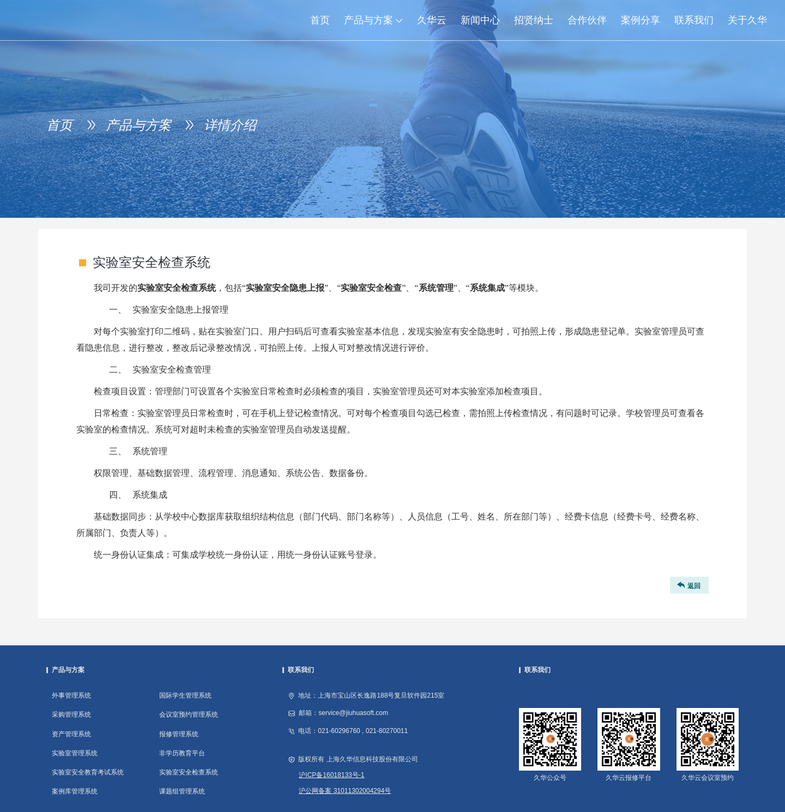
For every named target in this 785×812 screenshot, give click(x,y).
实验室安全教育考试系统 (88, 772)
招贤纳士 (533, 20)
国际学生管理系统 (185, 695)
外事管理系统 (71, 695)
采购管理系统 (71, 714)
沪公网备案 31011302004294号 (345, 791)
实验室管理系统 (75, 753)
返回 (688, 585)
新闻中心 (480, 20)
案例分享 (640, 20)
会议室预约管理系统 (188, 714)
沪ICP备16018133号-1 (331, 775)
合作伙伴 (587, 20)
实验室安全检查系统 (188, 772)
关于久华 (747, 20)
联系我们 (694, 20)
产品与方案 (377, 20)
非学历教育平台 (182, 753)
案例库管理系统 (75, 791)
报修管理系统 (178, 734)
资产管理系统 (71, 734)
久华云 (431, 20)
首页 (320, 20)
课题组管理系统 (182, 791)
